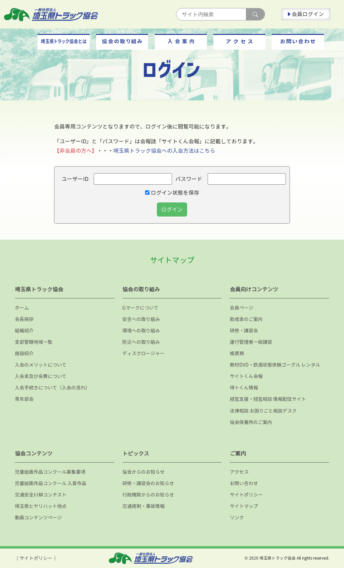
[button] (64, 42)
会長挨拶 (24, 319)
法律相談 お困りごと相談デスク (263, 411)
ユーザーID (74, 179)
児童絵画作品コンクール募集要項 (50, 472)
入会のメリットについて (41, 365)
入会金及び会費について (41, 376)
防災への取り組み (141, 342)
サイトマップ (244, 506)
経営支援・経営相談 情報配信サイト (268, 399)
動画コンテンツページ (38, 517)
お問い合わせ (244, 483)
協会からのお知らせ (143, 472)
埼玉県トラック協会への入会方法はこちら (164, 150)
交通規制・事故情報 (143, 506)
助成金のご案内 (246, 319)
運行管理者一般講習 (251, 342)
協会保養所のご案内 (251, 422)
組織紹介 (24, 330)
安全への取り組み (141, 319)
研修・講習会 (244, 330)
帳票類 (237, 353)
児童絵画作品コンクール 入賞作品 (50, 483)
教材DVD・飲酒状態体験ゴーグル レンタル (275, 365)
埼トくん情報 (244, 387)
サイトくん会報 (246, 376)
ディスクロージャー (143, 353)
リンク (237, 517)
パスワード (188, 179)
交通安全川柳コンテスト (41, 494)
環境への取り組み (141, 330)
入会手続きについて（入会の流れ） (52, 387)
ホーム (22, 307)
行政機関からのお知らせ (148, 494)
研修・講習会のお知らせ (148, 483)
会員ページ (241, 307)
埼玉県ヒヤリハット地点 (41, 506)
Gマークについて (140, 307)
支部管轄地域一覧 (33, 342)
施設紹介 (24, 353)
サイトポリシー (246, 494)
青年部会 (24, 399)
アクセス (239, 472)
